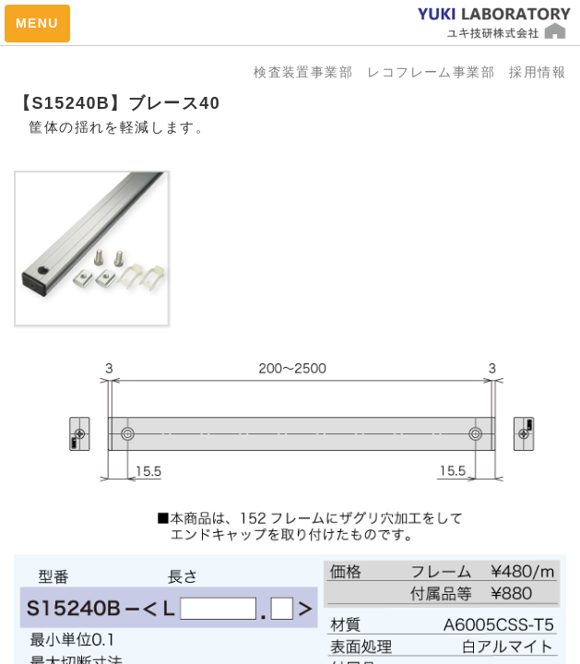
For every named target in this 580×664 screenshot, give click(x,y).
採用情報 (537, 72)
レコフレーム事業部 (438, 72)
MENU (37, 23)
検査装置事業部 (310, 72)
